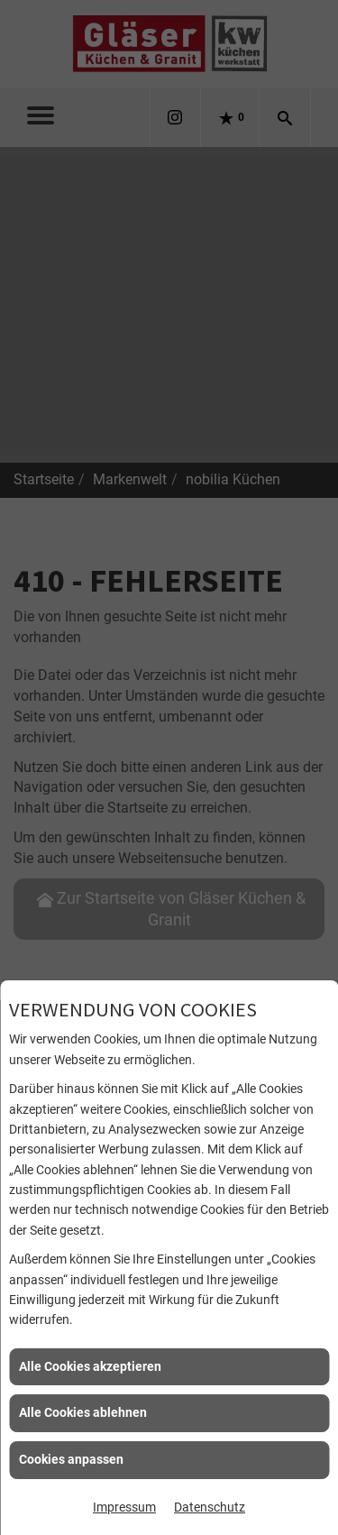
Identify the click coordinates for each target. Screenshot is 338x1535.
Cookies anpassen (71, 1459)
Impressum (124, 1507)
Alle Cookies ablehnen (83, 1412)
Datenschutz (209, 1507)
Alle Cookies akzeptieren (90, 1366)
